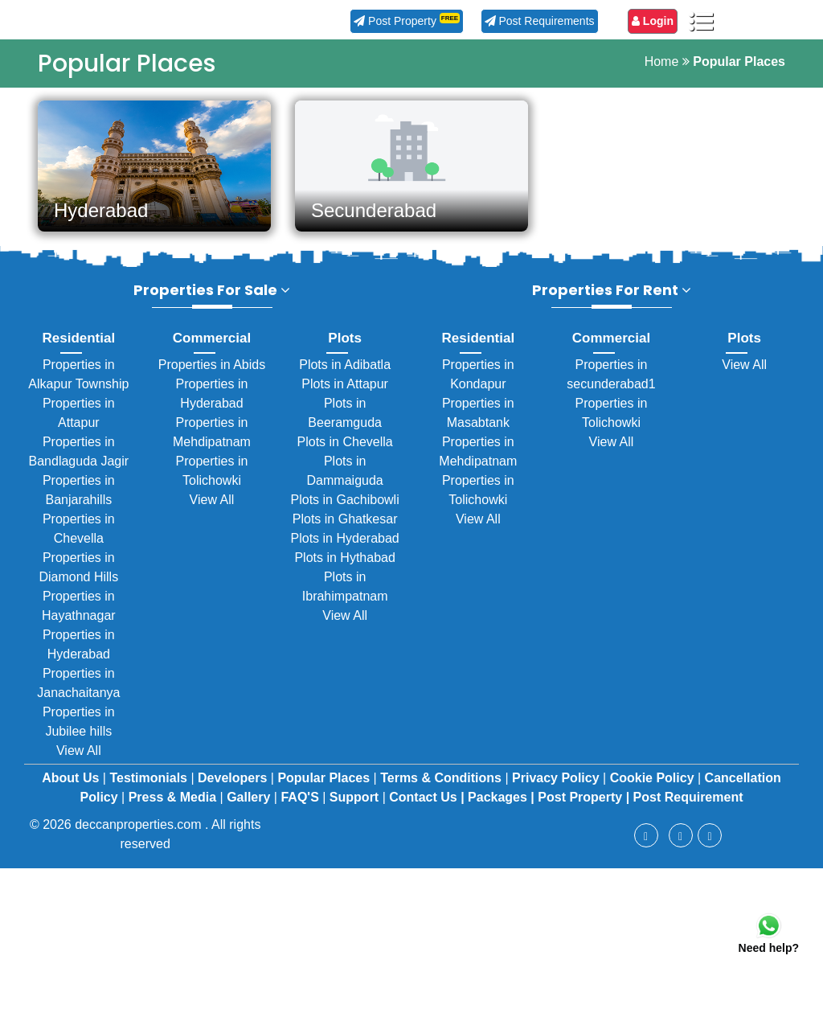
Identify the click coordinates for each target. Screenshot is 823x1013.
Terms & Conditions (442, 787)
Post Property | (583, 807)
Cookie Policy (654, 787)
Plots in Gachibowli (345, 509)
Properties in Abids (211, 374)
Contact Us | (426, 807)
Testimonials (149, 787)
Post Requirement (688, 807)
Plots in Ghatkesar (345, 528)
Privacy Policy (557, 787)
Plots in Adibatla (345, 374)
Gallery (250, 807)
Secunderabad (373, 210)
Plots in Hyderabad (345, 548)
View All (78, 760)
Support (356, 807)
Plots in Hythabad (344, 567)
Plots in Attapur (344, 393)
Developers (234, 787)
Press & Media (174, 807)
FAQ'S (301, 807)
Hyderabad (101, 210)
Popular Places (325, 787)
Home (662, 61)
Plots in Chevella (345, 451)
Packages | (501, 807)
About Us (72, 787)
